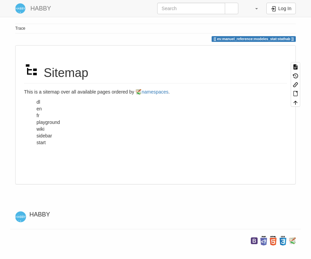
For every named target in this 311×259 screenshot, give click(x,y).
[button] (253, 8)
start (41, 142)
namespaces (155, 92)
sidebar (44, 135)
